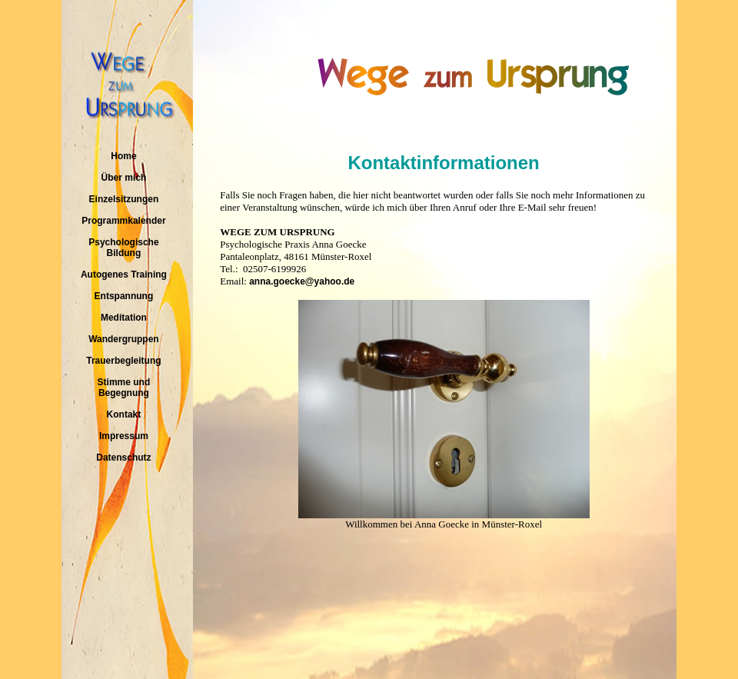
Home (123, 156)
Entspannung (124, 296)
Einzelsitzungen (124, 199)
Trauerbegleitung (123, 360)
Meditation (124, 317)
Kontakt (124, 414)
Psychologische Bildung (123, 247)
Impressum (123, 436)
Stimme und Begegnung (124, 387)
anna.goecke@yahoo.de (301, 281)
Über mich (124, 177)
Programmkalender (123, 220)
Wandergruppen (123, 339)
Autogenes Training (124, 274)
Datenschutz (123, 457)
